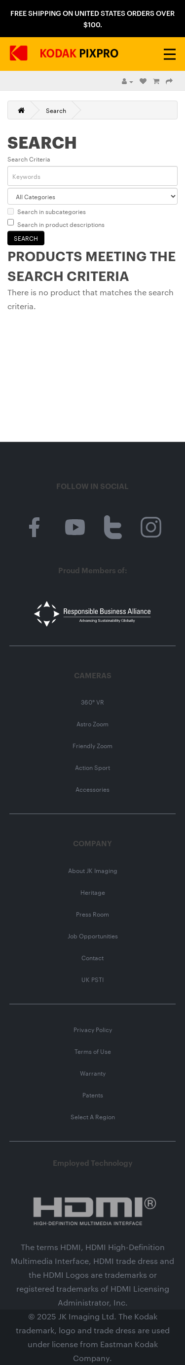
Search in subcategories (46, 211)
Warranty (93, 1072)
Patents (92, 1094)
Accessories (92, 788)
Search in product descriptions (56, 223)
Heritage (92, 891)
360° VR (92, 701)
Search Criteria (28, 158)
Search (56, 110)
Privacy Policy (93, 1029)
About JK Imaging (92, 870)
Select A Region (93, 1116)
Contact (92, 957)
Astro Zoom (92, 723)
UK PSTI (92, 979)
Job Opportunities (93, 935)
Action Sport (92, 767)
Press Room (92, 913)
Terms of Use (92, 1050)
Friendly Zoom (92, 745)
